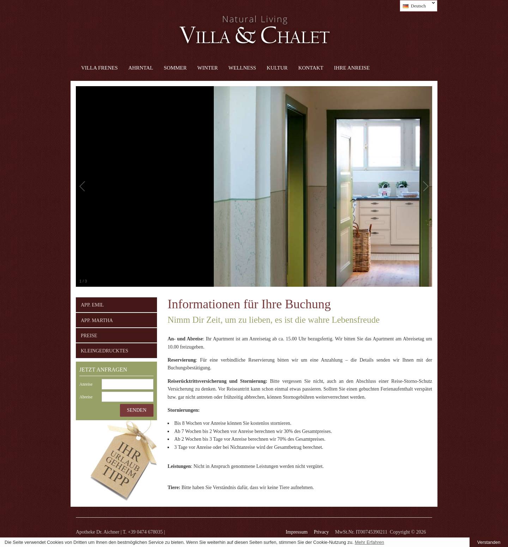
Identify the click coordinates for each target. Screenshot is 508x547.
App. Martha (97, 320)
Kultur (277, 68)
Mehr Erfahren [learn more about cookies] (369, 542)
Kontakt (310, 68)
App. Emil (92, 305)
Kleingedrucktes (104, 350)
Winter (207, 68)
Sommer (175, 68)
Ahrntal (140, 68)
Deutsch (417, 6)
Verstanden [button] (489, 542)
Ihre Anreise (352, 68)
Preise (89, 335)
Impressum (297, 532)
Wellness (242, 68)
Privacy (321, 532)
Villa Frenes (99, 68)
